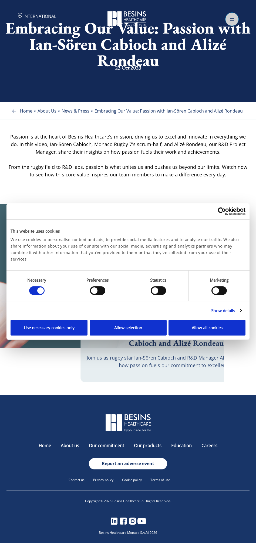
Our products (148, 446)
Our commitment (107, 446)
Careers (209, 446)
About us (70, 446)
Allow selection (128, 327)
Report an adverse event (128, 463)
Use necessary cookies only (49, 327)
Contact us (77, 480)
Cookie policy (132, 480)
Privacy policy (103, 480)
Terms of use (160, 480)
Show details (223, 310)
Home (45, 446)
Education (182, 446)
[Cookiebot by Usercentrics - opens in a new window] (221, 211)
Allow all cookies (207, 327)
